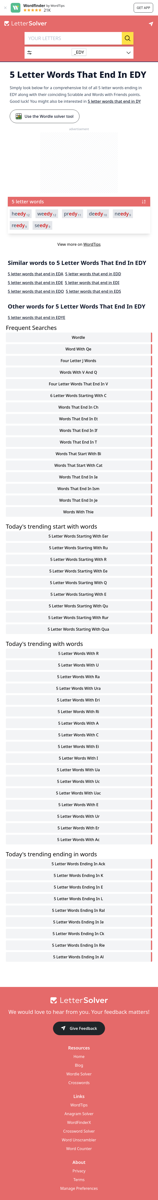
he (21, 213)
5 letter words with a (78, 723)
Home (79, 1056)
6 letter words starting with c (78, 395)
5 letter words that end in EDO (36, 291)
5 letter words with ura (78, 688)
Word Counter (79, 1148)
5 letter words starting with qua (78, 629)
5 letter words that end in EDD (93, 274)
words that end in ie (78, 477)
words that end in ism (78, 488)
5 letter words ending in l (78, 898)
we (46, 213)
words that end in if (78, 430)
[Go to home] (79, 1000)
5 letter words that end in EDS (93, 291)
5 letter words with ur (78, 816)
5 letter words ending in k (78, 875)
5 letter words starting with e (78, 594)
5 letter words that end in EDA (35, 274)
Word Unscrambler (79, 1140)
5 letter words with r (78, 653)
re (19, 225)
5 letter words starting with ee (78, 571)
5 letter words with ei (78, 746)
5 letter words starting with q (78, 582)
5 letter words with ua (78, 769)
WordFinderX (79, 1122)
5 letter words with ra (78, 676)
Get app (143, 7)
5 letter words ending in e (78, 887)
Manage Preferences (79, 1188)
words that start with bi (78, 453)
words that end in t (78, 442)
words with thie (78, 512)
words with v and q (78, 372)
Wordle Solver (79, 1074)
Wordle (78, 337)
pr (72, 213)
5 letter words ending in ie (78, 922)
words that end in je (78, 500)
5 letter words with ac (78, 839)
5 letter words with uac (78, 793)
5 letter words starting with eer (78, 536)
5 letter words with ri (78, 711)
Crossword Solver (79, 1131)
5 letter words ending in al (78, 957)
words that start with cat (78, 465)
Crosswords (78, 1082)
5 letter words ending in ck (78, 933)
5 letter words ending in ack (78, 863)
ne (123, 213)
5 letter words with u (78, 665)
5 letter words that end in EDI (92, 282)
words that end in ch (78, 407)
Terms (79, 1179)
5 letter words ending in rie (78, 945)
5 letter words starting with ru (78, 547)
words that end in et (78, 418)
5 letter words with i (78, 758)
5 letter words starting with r (78, 559)
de (98, 213)
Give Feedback (79, 1029)
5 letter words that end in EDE (35, 282)
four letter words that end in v (78, 384)
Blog (79, 1065)
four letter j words (78, 360)
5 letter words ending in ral (78, 910)
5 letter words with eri (78, 700)
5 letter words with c (78, 735)
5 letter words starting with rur (78, 617)
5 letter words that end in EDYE (36, 317)
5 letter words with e (78, 804)
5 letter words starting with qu (78, 606)
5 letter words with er (78, 828)
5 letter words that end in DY (114, 101)
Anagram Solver (79, 1113)
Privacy (78, 1171)
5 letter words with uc (78, 781)
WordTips (92, 244)
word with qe (78, 349)
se (42, 225)
